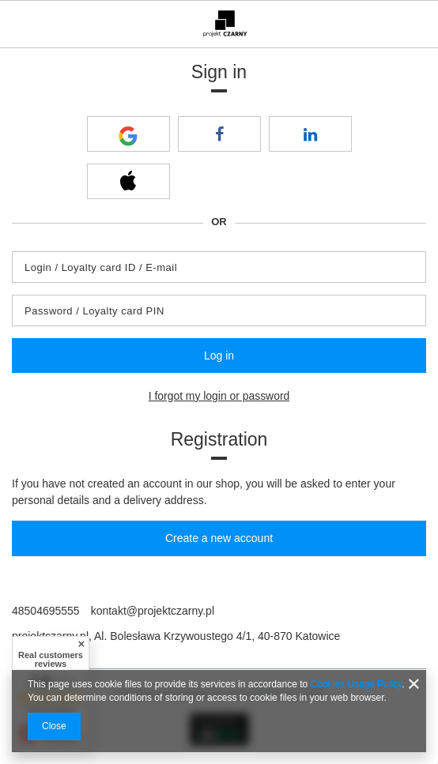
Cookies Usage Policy (356, 684)
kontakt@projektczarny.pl (152, 610)
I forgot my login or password (219, 396)
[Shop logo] (224, 24)
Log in (219, 355)
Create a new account (219, 538)
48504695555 (46, 610)
